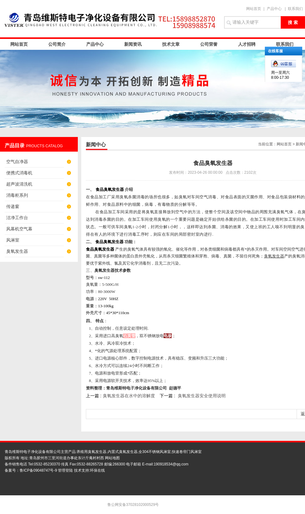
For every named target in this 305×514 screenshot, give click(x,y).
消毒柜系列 (17, 195)
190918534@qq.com (171, 464)
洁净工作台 (17, 217)
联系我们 (295, 9)
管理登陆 (65, 470)
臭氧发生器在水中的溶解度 (129, 395)
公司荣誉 (209, 44)
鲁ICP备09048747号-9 (38, 470)
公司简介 (57, 44)
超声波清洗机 (19, 184)
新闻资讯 (133, 44)
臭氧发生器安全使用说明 (202, 395)
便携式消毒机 (19, 172)
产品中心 (274, 9)
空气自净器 (17, 161)
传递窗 (12, 206)
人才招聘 (247, 44)
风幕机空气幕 (19, 228)
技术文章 (171, 44)
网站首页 (253, 9)
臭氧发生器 (17, 251)
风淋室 (12, 240)
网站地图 (112, 458)
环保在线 (97, 470)
